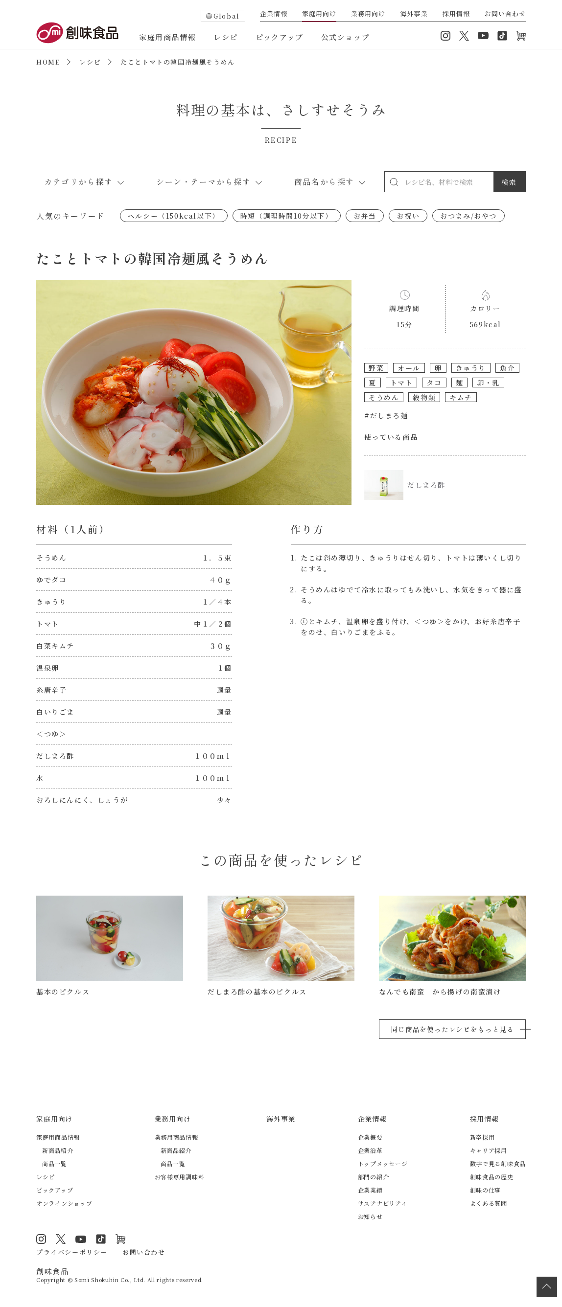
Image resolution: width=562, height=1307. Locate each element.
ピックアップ (280, 37)
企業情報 (273, 14)
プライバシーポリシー (72, 1252)
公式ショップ (345, 37)
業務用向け (368, 14)
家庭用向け (319, 14)
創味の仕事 (485, 1190)
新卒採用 (482, 1137)
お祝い (408, 216)
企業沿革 (370, 1150)
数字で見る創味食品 (498, 1163)
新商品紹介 (57, 1150)
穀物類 (424, 397)
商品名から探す (324, 181)
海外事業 (413, 14)
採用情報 (456, 14)
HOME (48, 62)
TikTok (502, 36)
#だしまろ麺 (386, 415)
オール (409, 368)
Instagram (445, 36)
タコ (434, 382)
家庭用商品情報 (167, 37)
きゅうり (471, 368)
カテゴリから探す (78, 181)
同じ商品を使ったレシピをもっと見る (452, 1029)
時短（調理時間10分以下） (286, 216)
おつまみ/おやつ (468, 216)
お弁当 (364, 216)
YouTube (483, 36)
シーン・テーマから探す (203, 181)
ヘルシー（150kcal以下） (174, 216)
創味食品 (77, 33)
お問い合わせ (505, 14)
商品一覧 (54, 1163)
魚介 (507, 368)
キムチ (460, 397)
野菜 (376, 368)
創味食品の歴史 (492, 1176)
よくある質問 (488, 1203)
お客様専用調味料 (180, 1176)
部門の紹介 (373, 1176)
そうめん (384, 397)
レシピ (225, 37)
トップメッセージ (383, 1163)
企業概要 (370, 1137)
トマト (401, 382)
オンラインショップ (521, 36)
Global (226, 16)
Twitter (464, 36)
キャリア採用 (488, 1150)
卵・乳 (488, 382)
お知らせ (370, 1216)
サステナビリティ (382, 1203)
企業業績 (370, 1190)
